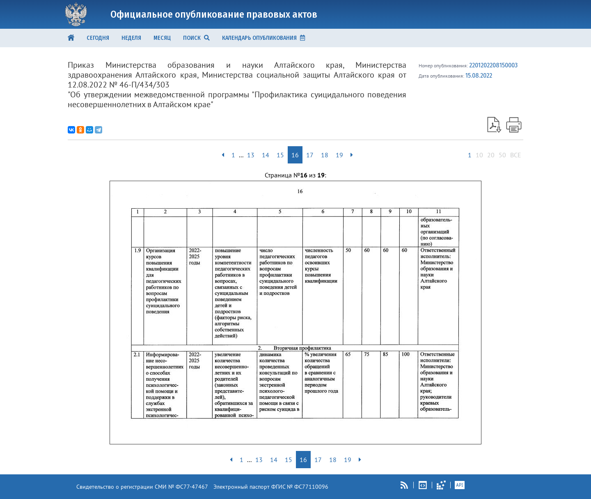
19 (339, 155)
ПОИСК (196, 37)
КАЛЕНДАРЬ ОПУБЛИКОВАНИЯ (263, 37)
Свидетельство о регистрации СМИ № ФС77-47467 (142, 486)
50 (502, 155)
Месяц (162, 37)
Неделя (131, 37)
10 (479, 155)
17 (310, 155)
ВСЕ (515, 155)
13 (250, 155)
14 (265, 155)
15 (280, 155)
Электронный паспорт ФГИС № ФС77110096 (270, 486)
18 (324, 155)
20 (491, 155)
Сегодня (98, 37)
